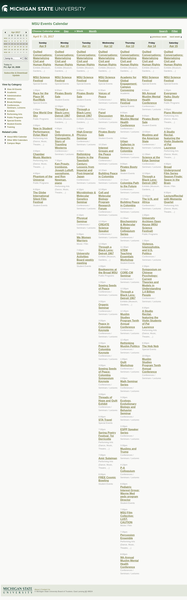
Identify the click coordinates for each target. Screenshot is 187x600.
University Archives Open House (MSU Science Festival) (151, 224)
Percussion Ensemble (127, 536)
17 (12, 47)
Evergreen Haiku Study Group (171, 96)
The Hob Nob (150, 346)
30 (21, 38)
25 (15, 49)
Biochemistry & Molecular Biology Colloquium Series (128, 228)
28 (15, 38)
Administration (14, 96)
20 (21, 47)
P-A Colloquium (127, 469)
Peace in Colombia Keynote (105, 327)
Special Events (14, 121)
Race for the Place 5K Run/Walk (40, 96)
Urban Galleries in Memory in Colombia (127, 146)
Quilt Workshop (126, 364)
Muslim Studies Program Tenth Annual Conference (129, 320)
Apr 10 (64, 46)
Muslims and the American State (150, 138)
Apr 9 (42, 46)
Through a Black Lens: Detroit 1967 (62, 112)
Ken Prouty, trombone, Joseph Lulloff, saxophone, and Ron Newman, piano (64, 173)
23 (9, 49)
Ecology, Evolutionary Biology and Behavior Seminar (128, 407)
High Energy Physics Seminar (84, 135)
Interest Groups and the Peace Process (106, 152)
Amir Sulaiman (108, 458)
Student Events (14, 124)
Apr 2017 (15, 32)
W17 (5, 49)
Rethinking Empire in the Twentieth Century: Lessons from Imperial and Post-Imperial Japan (85, 165)
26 (9, 38)
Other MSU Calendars (17, 140)
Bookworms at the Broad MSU (108, 271)
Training (11, 127)
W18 (5, 52)
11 (15, 44)
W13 (5, 38)
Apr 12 (108, 46)
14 (24, 44)
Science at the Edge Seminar (151, 159)
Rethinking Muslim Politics (130, 345)
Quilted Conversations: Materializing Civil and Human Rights (42, 58)
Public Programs (15, 117)
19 (18, 47)
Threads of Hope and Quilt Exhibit (108, 400)
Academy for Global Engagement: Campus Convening (128, 84)
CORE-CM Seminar (126, 274)
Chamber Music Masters (42, 156)
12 (18, 44)
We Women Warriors (84, 239)
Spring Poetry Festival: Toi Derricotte (107, 436)
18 (15, 47)
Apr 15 (173, 46)
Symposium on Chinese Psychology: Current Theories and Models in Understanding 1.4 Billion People (151, 282)
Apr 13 (130, 46)
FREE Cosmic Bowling (107, 479)
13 (21, 44)
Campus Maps (14, 143)
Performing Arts (14, 114)
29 (18, 38)
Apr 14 (152, 46)
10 (12, 44)
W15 (5, 44)
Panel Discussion (106, 114)
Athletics (11, 99)
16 (9, 47)
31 (24, 38)
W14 (5, 41)
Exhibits (11, 111)
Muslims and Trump (128, 450)
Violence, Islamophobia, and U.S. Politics (151, 248)
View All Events (14, 89)
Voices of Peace (104, 95)
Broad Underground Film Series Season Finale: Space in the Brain (173, 174)
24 (12, 49)
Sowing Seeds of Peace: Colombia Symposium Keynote (108, 375)
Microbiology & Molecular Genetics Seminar (86, 197)
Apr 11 (86, 46)
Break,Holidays (14, 102)
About (37, 589)
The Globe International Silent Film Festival (41, 197)
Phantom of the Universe (42, 178)
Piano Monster (173, 112)
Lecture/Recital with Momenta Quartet (173, 199)
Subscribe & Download (15, 73)
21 (24, 47)
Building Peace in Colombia (108, 175)
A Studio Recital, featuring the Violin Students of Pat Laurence (151, 318)
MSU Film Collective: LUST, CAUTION (127, 517)
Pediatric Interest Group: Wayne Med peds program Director (129, 493)
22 (26, 47)
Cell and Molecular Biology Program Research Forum (105, 200)
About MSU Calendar (17, 137)
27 (12, 38)
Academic (11, 92)
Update (16, 75)
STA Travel (105, 419)
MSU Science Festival (41, 79)
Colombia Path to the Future (129, 184)
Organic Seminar (104, 306)
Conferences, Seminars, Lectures (16, 106)
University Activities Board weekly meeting (85, 258)
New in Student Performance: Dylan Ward (42, 131)
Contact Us (45, 589)
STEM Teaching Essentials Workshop (126, 255)
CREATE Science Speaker (104, 227)
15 (26, 44)
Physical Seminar (82, 220)
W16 (5, 47)
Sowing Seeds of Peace (108, 287)
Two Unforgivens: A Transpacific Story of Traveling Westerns (64, 139)
